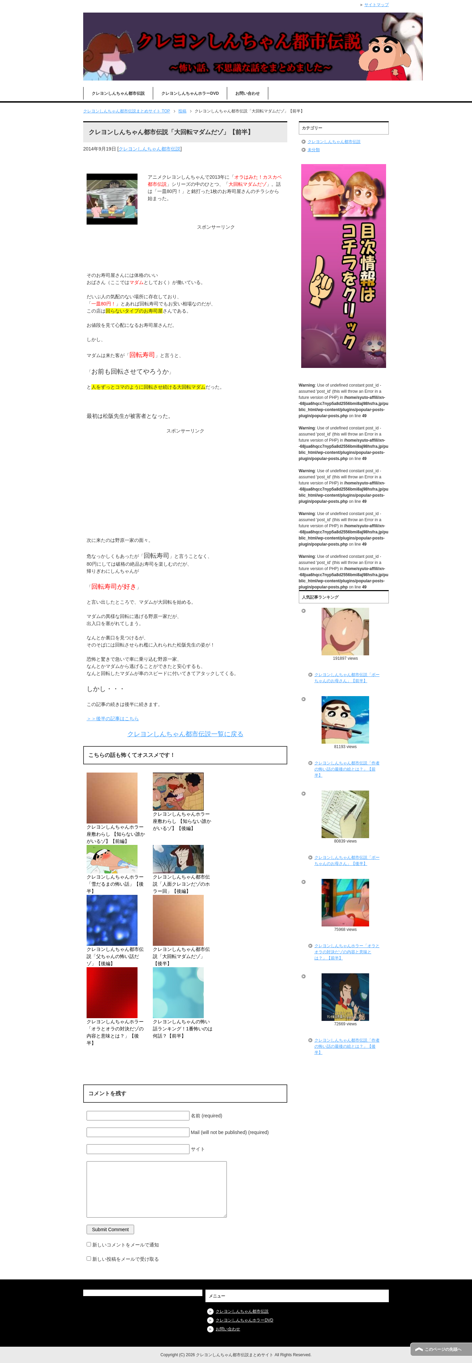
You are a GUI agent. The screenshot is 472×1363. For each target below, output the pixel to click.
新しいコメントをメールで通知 (125, 1244)
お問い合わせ (247, 93)
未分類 (314, 149)
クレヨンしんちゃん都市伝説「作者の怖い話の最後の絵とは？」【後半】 (347, 1046)
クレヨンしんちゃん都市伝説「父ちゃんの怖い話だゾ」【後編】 (115, 956)
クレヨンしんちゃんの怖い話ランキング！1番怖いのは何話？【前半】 (183, 1029)
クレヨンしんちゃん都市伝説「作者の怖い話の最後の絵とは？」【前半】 (347, 769)
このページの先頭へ (443, 1349)
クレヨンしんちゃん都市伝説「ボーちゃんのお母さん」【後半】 (347, 860)
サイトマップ (376, 4)
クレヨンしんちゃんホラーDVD (190, 93)
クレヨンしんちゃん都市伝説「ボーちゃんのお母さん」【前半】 (347, 677)
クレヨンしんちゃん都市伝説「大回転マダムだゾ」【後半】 (181, 956)
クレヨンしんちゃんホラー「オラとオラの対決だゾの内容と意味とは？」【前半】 (347, 951)
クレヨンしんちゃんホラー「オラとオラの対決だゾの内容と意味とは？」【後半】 (115, 1032)
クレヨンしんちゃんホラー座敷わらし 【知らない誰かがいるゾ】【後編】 (182, 821)
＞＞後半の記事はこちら (113, 718)
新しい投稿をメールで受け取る (125, 1259)
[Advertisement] (185, 248)
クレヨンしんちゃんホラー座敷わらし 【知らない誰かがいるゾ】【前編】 (116, 834)
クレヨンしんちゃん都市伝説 (118, 93)
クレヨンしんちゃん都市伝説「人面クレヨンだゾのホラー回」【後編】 (181, 884)
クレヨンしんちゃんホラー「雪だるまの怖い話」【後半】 (115, 884)
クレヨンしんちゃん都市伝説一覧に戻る (185, 734)
